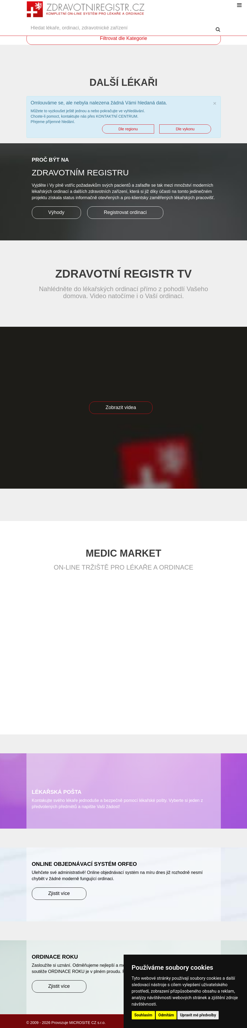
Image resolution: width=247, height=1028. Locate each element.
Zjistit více (59, 893)
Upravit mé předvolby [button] (198, 1015)
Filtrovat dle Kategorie (123, 38)
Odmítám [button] (166, 1015)
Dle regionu (128, 129)
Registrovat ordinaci (125, 212)
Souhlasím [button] (143, 1015)
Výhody (56, 212)
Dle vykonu (185, 129)
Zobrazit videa (121, 407)
